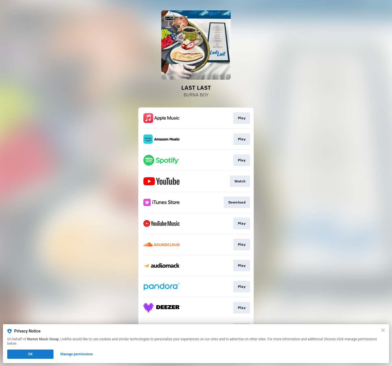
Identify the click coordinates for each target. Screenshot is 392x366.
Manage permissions (76, 354)
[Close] (383, 330)
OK (30, 354)
